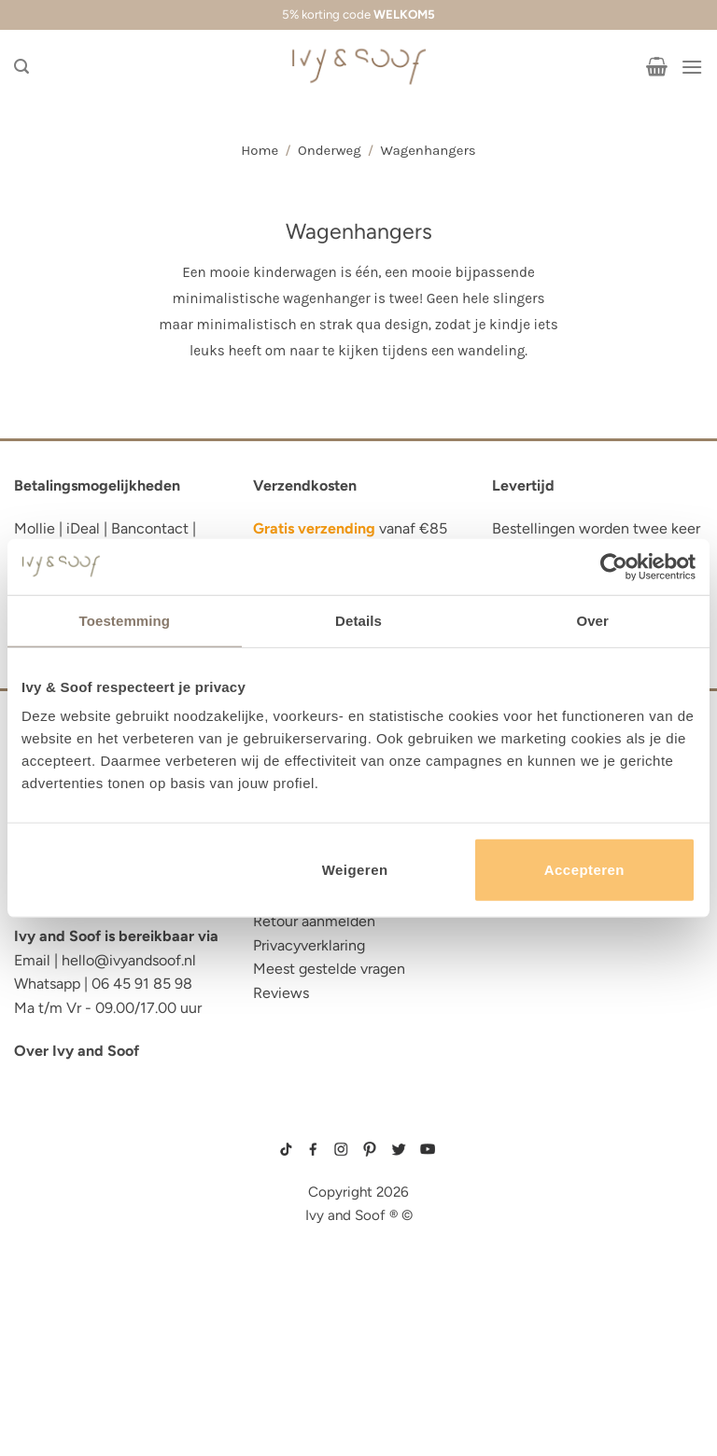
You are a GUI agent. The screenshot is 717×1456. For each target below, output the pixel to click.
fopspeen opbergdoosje (106, 1335)
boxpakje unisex (522, 1238)
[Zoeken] (21, 67)
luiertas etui (62, 1207)
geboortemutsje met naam (539, 1195)
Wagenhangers (427, 150)
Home (259, 150)
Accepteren (584, 870)
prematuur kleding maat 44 (540, 1253)
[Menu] (692, 67)
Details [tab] (358, 620)
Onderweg (329, 150)
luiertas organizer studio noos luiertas (115, 1271)
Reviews (281, 993)
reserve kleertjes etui (98, 1150)
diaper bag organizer (96, 1236)
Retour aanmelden (314, 921)
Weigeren (355, 870)
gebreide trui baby (525, 1150)
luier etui (49, 1179)
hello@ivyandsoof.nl (129, 960)
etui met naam (67, 1392)
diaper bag (54, 1363)
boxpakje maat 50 (522, 1180)
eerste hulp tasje (80, 1306)
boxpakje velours (524, 1223)
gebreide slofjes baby (532, 1268)
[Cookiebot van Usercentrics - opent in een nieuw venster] (614, 566)
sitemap (359, 1123)
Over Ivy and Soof (76, 1051)
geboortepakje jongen (534, 1165)
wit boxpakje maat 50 (529, 1209)
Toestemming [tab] (125, 620)
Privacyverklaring (309, 945)
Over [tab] (592, 620)
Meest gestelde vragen (329, 969)
